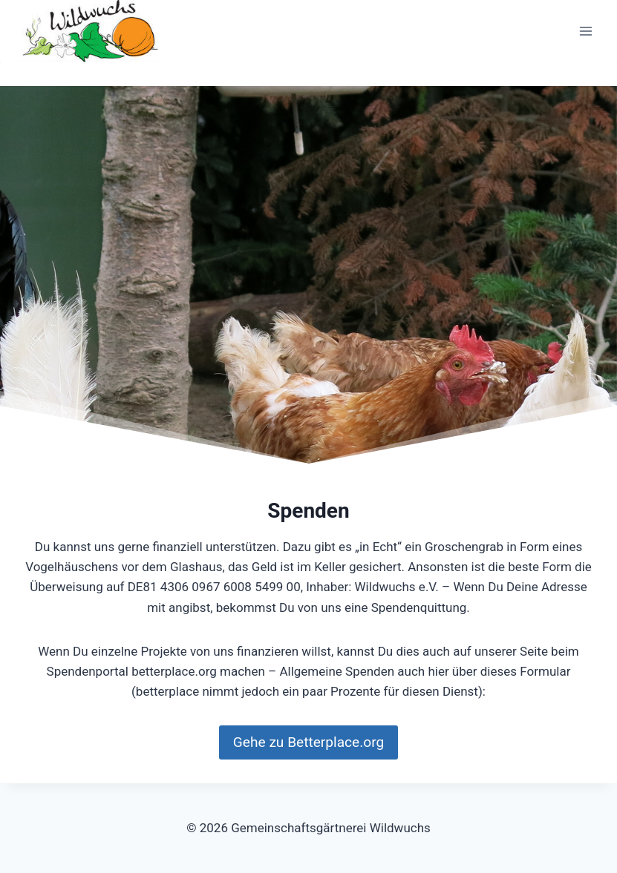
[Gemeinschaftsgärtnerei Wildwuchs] (92, 31)
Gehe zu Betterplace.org (308, 742)
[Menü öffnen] (585, 31)
